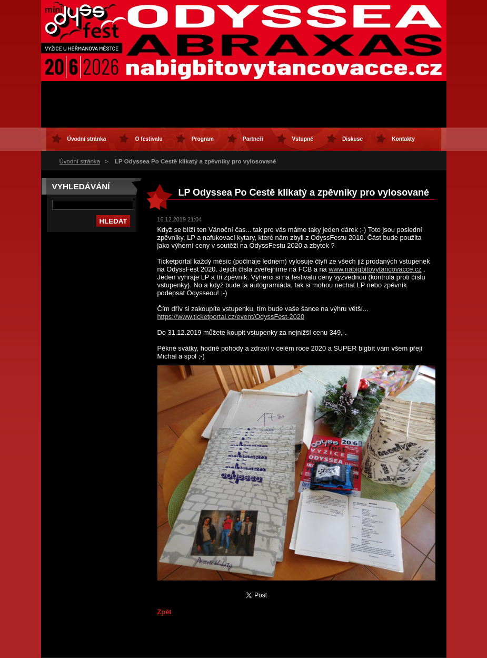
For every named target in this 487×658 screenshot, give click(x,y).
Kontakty (403, 139)
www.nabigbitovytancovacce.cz (375, 269)
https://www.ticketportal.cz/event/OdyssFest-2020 (231, 317)
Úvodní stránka (79, 161)
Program (203, 139)
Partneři (253, 139)
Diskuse (352, 139)
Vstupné (302, 139)
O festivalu (148, 139)
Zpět (164, 612)
